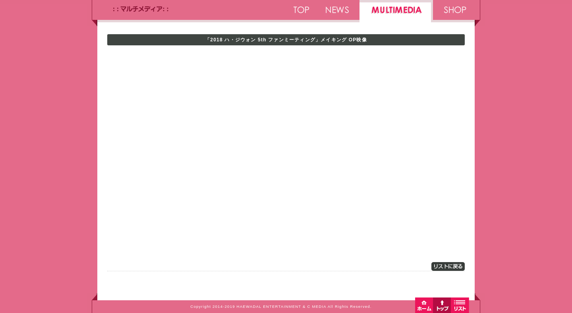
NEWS (337, 13)
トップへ (442, 305)
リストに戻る (448, 266)
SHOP (454, 13)
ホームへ (424, 305)
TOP (301, 13)
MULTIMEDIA (396, 13)
